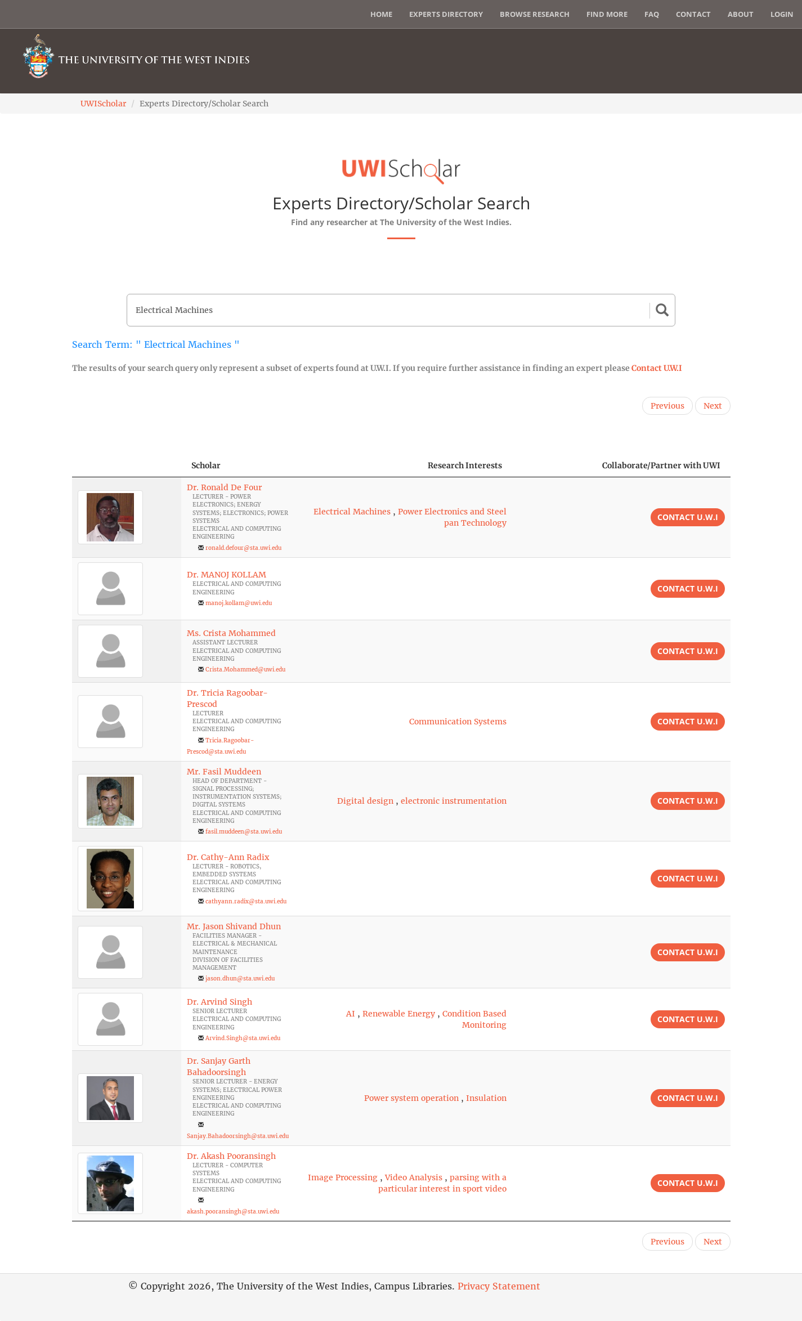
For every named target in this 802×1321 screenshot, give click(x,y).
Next (713, 406)
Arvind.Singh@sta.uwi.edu (242, 1038)
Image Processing (343, 1177)
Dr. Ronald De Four (224, 487)
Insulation (486, 1098)
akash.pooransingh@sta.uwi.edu (233, 1211)
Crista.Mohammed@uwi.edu (245, 669)
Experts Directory (446, 14)
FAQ (651, 14)
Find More (607, 14)
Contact (693, 14)
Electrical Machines (352, 512)
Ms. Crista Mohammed (231, 633)
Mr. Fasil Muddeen (224, 772)
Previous (667, 406)
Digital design (365, 801)
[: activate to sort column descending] (126, 465)
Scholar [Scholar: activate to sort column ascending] (206, 465)
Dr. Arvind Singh (219, 1002)
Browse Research (535, 14)
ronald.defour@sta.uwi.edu (243, 548)
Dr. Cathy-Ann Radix (228, 857)
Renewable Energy (398, 1014)
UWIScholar (103, 103)
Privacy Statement (499, 1286)
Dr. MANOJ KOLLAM (226, 575)
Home (381, 14)
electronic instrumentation (454, 801)
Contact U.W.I (656, 368)
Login (782, 14)
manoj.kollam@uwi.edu (238, 603)
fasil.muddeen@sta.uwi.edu (243, 831)
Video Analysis (413, 1177)
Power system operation (411, 1098)
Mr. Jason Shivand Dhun (234, 926)
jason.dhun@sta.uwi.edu (240, 978)
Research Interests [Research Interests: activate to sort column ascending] (465, 465)
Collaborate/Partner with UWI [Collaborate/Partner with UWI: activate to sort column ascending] (661, 465)
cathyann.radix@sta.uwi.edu (245, 901)
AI (350, 1014)
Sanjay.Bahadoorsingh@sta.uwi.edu (238, 1136)
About (741, 14)
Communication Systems (458, 722)
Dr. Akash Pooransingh (231, 1156)
